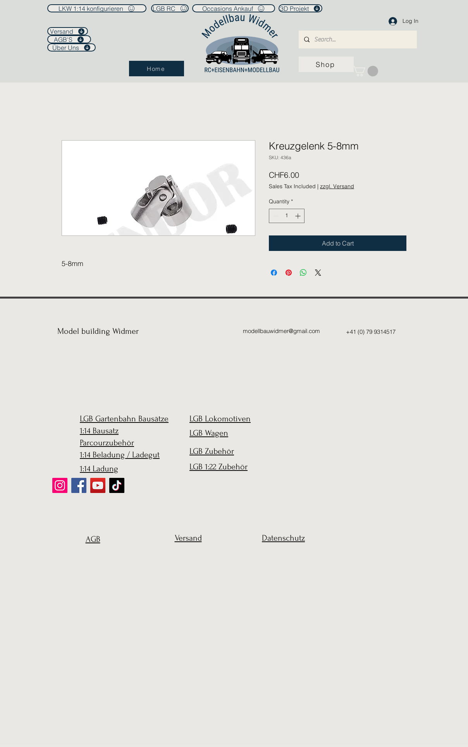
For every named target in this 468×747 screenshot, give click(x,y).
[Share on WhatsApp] (303, 272)
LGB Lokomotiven (220, 418)
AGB (93, 539)
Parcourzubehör (107, 442)
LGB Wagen (208, 433)
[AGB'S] (69, 39)
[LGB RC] (170, 8)
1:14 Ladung (99, 468)
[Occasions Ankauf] (233, 8)
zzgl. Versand (337, 186)
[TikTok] (116, 485)
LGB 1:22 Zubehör (218, 466)
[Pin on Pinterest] (288, 272)
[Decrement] (275, 216)
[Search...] (357, 39)
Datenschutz (283, 538)
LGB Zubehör (211, 451)
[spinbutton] (287, 216)
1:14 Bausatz (99, 430)
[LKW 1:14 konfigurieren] (96, 8)
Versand (188, 538)
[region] (91, 558)
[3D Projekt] (300, 8)
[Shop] (326, 64)
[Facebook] (78, 485)
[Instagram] (59, 485)
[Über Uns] (71, 47)
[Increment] (298, 216)
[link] (365, 71)
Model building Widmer (98, 331)
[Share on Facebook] (274, 272)
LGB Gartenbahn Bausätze (124, 418)
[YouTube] (97, 485)
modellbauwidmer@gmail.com (281, 331)
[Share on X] (318, 272)
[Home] (156, 68)
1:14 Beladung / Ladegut (120, 454)
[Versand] (67, 31)
